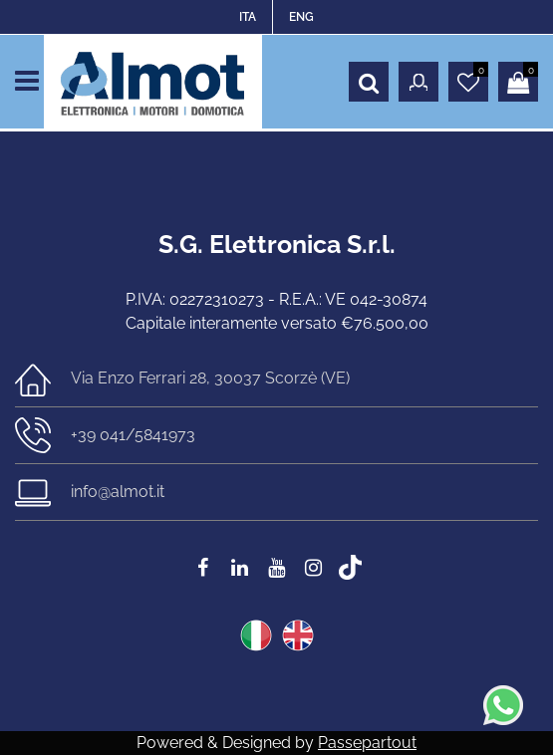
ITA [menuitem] (247, 17)
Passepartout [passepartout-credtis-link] (367, 742)
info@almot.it (117, 491)
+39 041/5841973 (133, 434)
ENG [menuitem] (301, 17)
